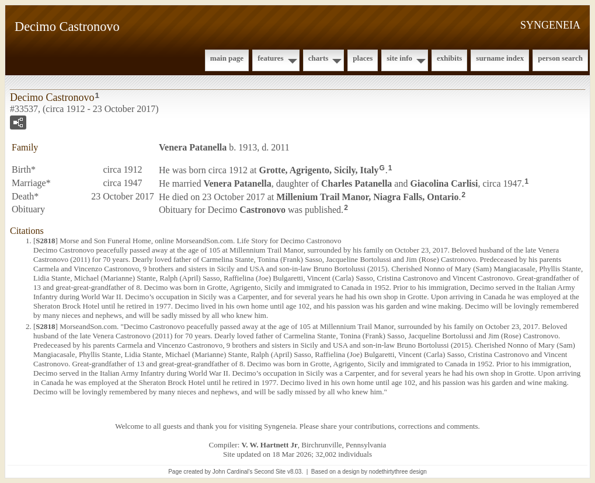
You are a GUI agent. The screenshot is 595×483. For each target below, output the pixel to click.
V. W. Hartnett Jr (270, 444)
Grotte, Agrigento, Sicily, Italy (319, 170)
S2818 (45, 240)
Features (271, 58)
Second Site (270, 471)
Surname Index (500, 58)
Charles (356, 183)
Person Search (560, 58)
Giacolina (444, 183)
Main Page (226, 58)
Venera (193, 147)
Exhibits (449, 58)
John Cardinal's (233, 471)
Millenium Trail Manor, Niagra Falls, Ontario (367, 196)
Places (363, 58)
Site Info (399, 58)
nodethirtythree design (398, 471)
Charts (318, 58)
